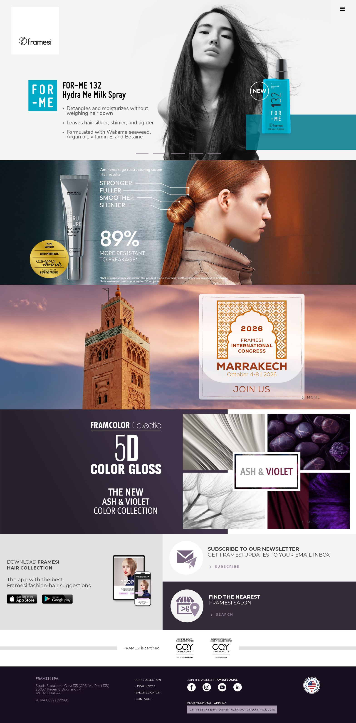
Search (221, 615)
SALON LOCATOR (148, 692)
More (310, 273)
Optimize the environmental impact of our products (232, 709)
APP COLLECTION (148, 679)
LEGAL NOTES (145, 686)
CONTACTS (143, 699)
